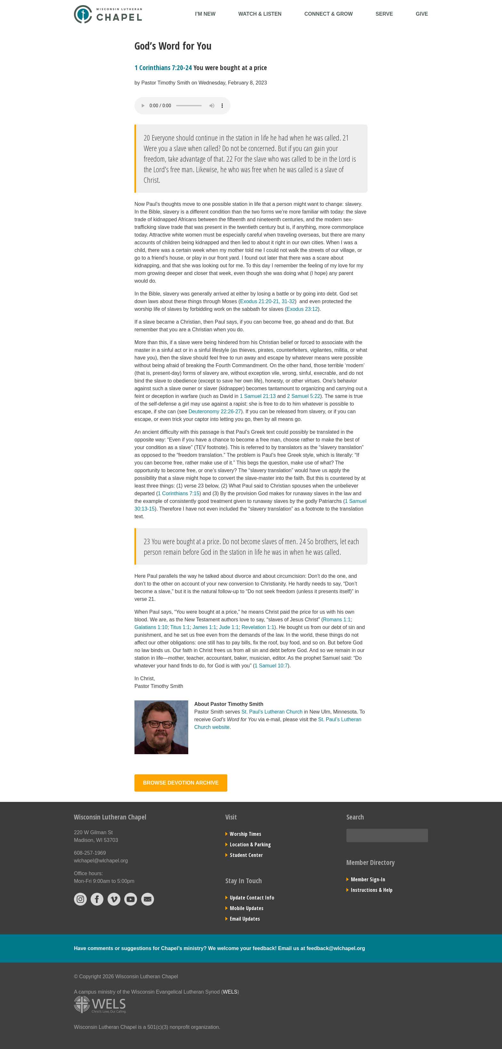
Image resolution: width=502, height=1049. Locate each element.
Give (422, 14)
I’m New (205, 14)
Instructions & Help (372, 889)
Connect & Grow (328, 14)
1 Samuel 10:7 (271, 665)
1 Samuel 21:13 (258, 396)
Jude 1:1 (229, 627)
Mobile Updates (246, 908)
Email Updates (245, 918)
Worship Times (245, 833)
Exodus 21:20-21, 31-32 (267, 301)
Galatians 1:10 (150, 627)
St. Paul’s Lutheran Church (272, 711)
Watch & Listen (260, 14)
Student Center (246, 855)
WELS (230, 992)
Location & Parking (250, 844)
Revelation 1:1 (258, 627)
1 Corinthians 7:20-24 (163, 67)
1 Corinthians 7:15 (178, 493)
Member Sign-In (368, 879)
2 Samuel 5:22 (303, 396)
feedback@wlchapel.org (335, 948)
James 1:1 (204, 627)
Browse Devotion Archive (181, 783)
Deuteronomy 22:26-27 (215, 411)
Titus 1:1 (180, 627)
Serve (384, 14)
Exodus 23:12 (302, 309)
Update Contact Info (252, 897)
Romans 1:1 (337, 619)
